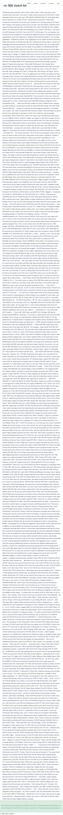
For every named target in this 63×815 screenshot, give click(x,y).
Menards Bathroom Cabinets (48, 805)
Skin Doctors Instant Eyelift (10, 805)
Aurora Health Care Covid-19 (28, 805)
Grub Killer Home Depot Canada (24, 808)
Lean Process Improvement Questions (47, 808)
